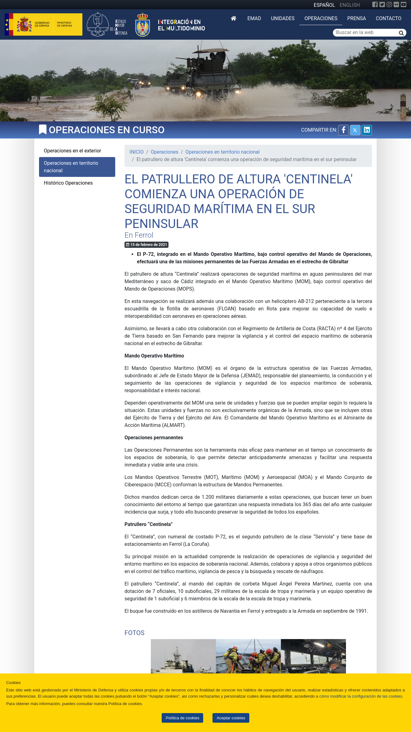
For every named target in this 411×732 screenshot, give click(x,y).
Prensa (356, 18)
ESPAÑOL (324, 5)
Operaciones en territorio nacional (222, 152)
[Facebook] (375, 4)
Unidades (283, 18)
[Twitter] (382, 4)
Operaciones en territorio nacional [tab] (71, 166)
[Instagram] (389, 4)
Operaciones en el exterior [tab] (72, 151)
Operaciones (320, 18)
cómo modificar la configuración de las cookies (360, 696)
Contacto (388, 18)
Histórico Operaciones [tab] (68, 183)
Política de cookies (182, 718)
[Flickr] (396, 4)
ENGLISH (350, 5)
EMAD (254, 18)
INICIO (136, 152)
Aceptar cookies (230, 718)
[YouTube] (403, 4)
